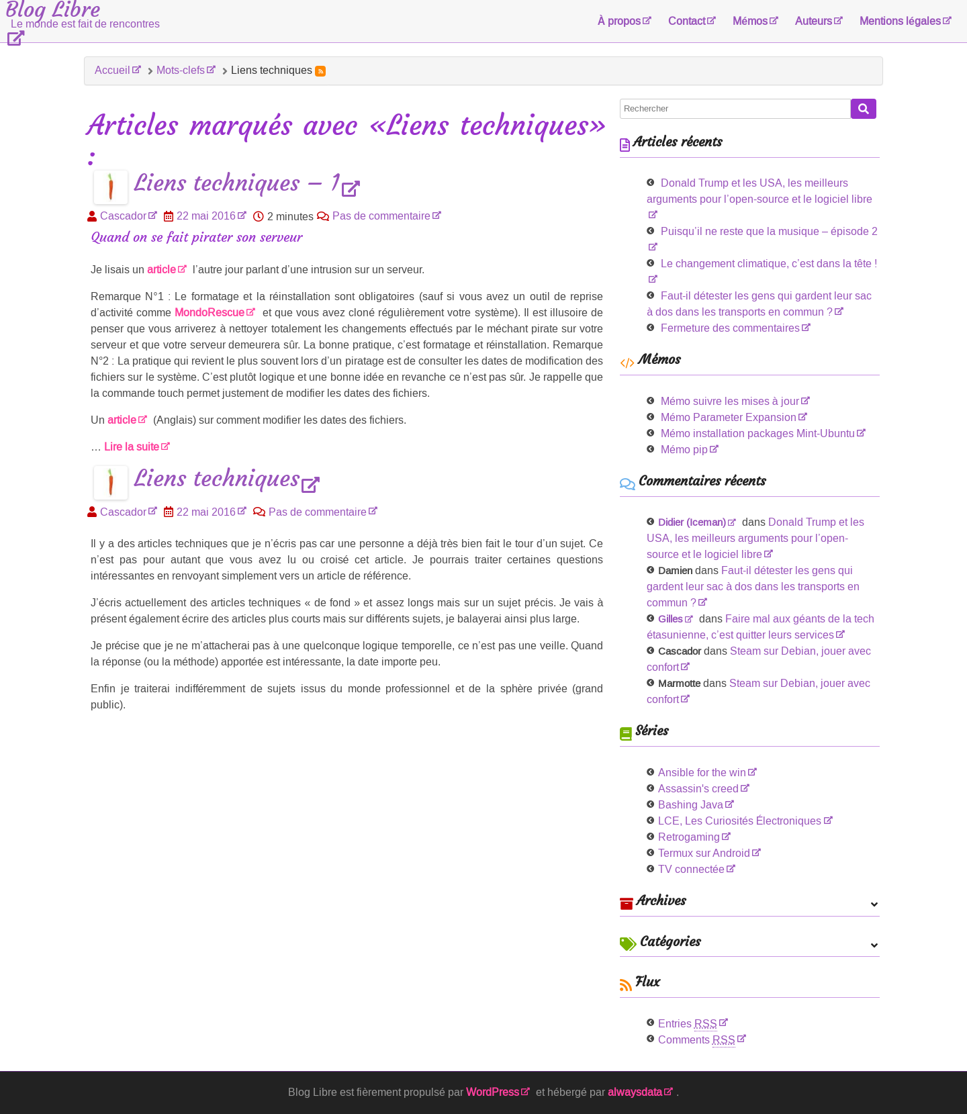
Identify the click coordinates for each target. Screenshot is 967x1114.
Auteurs (813, 21)
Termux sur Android (704, 853)
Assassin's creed (698, 789)
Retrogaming (689, 837)
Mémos (750, 21)
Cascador (123, 216)
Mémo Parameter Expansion (728, 417)
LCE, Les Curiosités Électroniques (740, 821)
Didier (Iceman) (692, 522)
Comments (696, 1040)
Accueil (112, 70)
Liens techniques (217, 479)
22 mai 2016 (206, 216)
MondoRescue (209, 313)
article (161, 270)
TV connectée (691, 869)
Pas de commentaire (381, 216)
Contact (686, 21)
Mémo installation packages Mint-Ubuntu (758, 433)
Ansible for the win (702, 772)
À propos (619, 21)
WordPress (492, 1092)
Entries (687, 1024)
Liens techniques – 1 (237, 184)
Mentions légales (900, 21)
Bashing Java (690, 805)
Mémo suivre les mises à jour (730, 401)
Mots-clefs (180, 70)
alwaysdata (635, 1092)
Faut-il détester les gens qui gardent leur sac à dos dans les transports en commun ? (753, 586)
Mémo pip (684, 450)
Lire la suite (131, 447)
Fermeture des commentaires (730, 328)
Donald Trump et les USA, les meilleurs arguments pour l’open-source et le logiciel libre (759, 191)
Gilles (670, 619)
